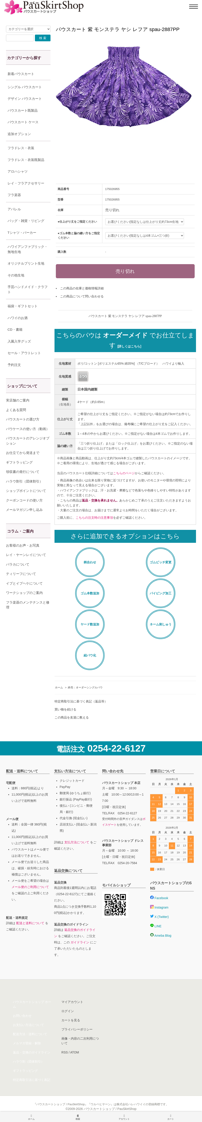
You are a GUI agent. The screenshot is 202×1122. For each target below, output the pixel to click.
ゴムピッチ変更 (161, 562)
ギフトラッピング (19, 462)
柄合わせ (90, 562)
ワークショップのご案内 (24, 593)
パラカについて (17, 564)
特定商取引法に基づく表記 (31, 1080)
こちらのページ (124, 473)
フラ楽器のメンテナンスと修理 (27, 604)
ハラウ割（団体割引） (28, 1061)
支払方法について (76, 842)
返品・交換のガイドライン (31, 1052)
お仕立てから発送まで (22, 453)
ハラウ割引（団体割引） (24, 481)
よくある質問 (16, 410)
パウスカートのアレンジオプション (27, 440)
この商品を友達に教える (72, 717)
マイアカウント (72, 1002)
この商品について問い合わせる (82, 296)
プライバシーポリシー (77, 1029)
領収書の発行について (22, 472)
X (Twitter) (159, 917)
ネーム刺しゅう (161, 624)
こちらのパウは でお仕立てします (125, 340)
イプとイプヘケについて (24, 583)
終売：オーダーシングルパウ (85, 687)
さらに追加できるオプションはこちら (125, 536)
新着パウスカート (21, 74)
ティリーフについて (21, 574)
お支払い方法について (28, 1025)
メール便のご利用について (30, 887)
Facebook (159, 898)
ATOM (74, 1052)
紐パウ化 (90, 655)
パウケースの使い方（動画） (27, 429)
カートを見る (70, 1020)
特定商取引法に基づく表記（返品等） (81, 701)
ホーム (59, 687)
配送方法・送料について (30, 1034)
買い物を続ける (65, 709)
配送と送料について (30, 923)
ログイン (67, 1011)
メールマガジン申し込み (24, 510)
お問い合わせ (22, 1016)
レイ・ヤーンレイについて (26, 555)
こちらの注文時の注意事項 (94, 517)
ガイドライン (80, 942)
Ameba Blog (160, 935)
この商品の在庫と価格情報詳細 (82, 288)
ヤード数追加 (90, 624)
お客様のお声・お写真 (22, 545)
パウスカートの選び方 (22, 419)
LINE (156, 926)
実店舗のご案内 (17, 400)
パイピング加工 (161, 593)
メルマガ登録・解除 (27, 1043)
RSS (64, 1052)
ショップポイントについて (26, 491)
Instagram (159, 907)
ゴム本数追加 (90, 593)
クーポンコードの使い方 (24, 500)
